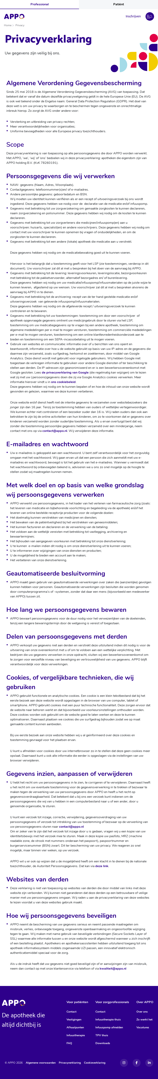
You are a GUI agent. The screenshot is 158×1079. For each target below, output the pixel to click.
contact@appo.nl (54, 431)
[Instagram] (124, 1063)
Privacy (19, 25)
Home (7, 25)
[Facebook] (137, 1063)
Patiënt (118, 4)
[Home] (14, 16)
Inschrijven (133, 16)
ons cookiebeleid (63, 382)
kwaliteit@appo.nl (113, 968)
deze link (101, 866)
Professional (39, 4)
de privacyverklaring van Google (65, 372)
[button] (150, 16)
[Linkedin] (149, 1063)
